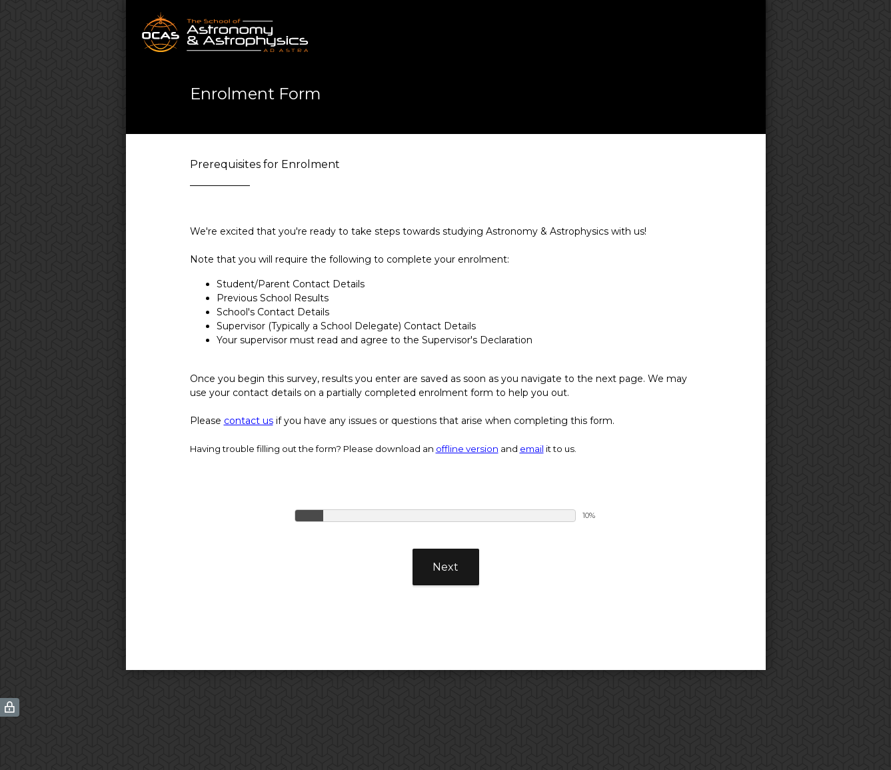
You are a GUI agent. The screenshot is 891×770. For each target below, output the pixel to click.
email (532, 448)
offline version (467, 448)
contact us (248, 421)
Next (445, 567)
